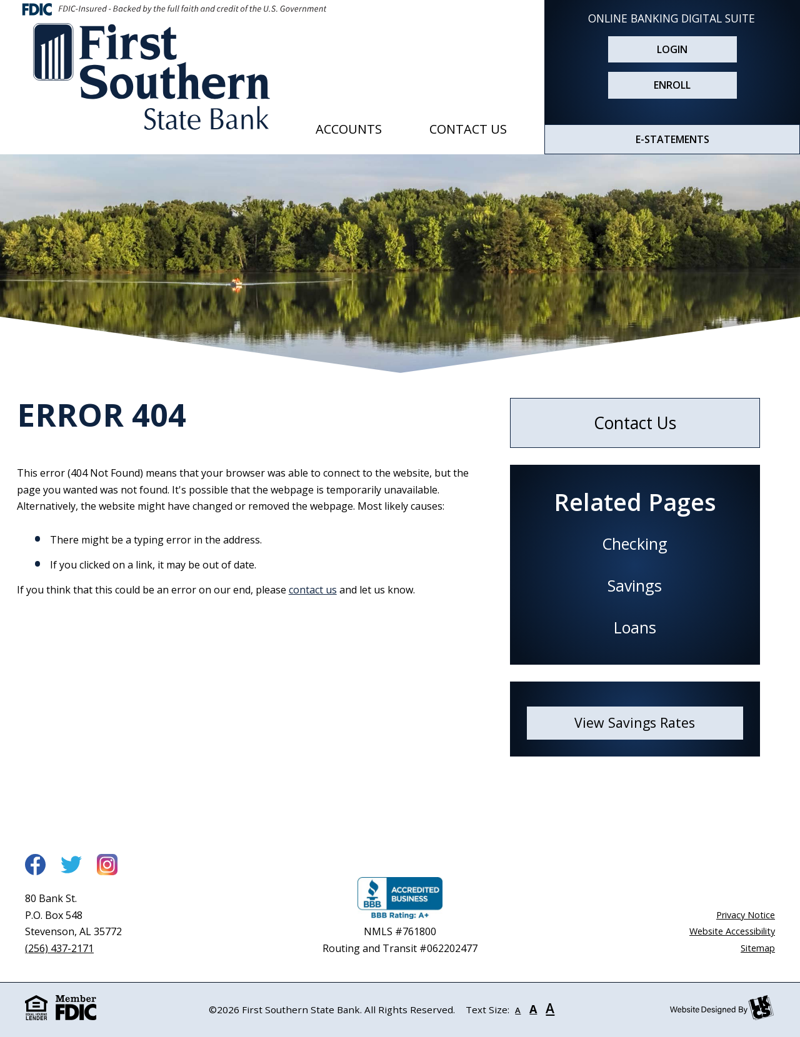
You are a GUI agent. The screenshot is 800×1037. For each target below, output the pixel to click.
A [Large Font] (550, 1008)
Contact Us (468, 129)
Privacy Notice (745, 915)
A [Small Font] (518, 1010)
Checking (635, 543)
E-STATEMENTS (672, 139)
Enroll (672, 85)
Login (672, 49)
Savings (635, 585)
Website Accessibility (732, 931)
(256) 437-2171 (59, 948)
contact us (313, 590)
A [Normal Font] (533, 1009)
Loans (635, 627)
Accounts (349, 129)
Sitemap (758, 948)
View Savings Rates (634, 722)
